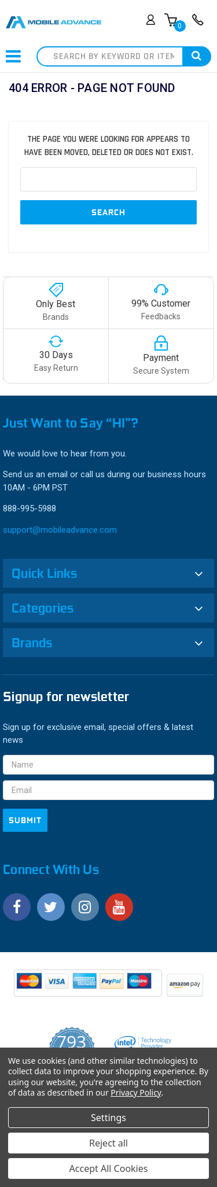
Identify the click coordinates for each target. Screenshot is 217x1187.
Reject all (108, 1143)
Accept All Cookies (108, 1168)
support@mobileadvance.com (60, 530)
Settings (108, 1117)
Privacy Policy (136, 1092)
